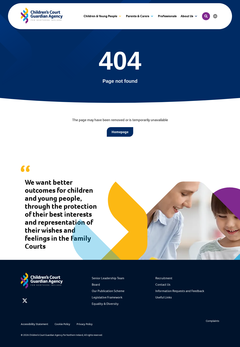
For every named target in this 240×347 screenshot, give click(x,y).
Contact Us (162, 284)
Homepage (120, 132)
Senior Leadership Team (108, 278)
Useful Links (163, 297)
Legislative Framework (107, 297)
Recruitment (163, 278)
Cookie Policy (62, 324)
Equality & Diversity (105, 304)
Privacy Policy (85, 324)
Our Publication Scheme (108, 291)
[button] (103, 16)
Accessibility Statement (34, 324)
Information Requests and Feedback (179, 291)
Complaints (212, 321)
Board (96, 284)
